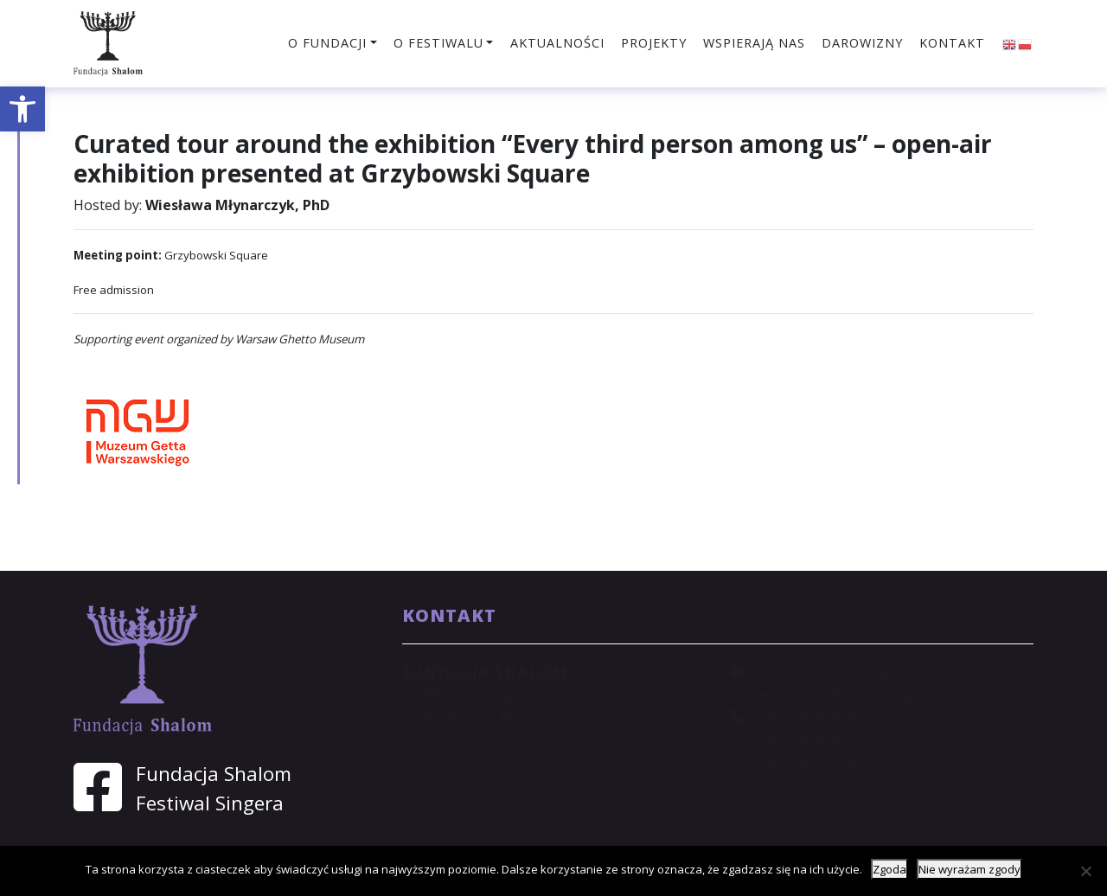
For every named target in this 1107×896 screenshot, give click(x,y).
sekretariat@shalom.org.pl (839, 694)
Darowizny (862, 43)
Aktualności (557, 43)
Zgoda (889, 869)
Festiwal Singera (210, 803)
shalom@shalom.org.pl (827, 672)
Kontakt (952, 43)
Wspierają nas (754, 43)
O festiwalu (438, 43)
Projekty (654, 43)
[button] (22, 108)
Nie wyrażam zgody (969, 869)
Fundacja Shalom (213, 773)
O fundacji (327, 43)
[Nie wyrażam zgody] (1085, 871)
